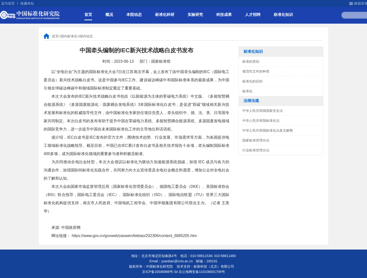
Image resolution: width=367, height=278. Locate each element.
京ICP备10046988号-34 (160, 272)
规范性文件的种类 (255, 71)
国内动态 (86, 36)
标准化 (247, 91)
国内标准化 (69, 36)
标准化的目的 (252, 81)
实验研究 (195, 15)
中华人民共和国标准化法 (260, 120)
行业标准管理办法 (255, 150)
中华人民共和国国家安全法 (262, 111)
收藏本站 (27, 3)
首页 (88, 15)
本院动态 (134, 15)
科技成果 (224, 15)
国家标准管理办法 (255, 140)
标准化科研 (164, 15)
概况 (109, 15)
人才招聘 (252, 15)
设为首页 (8, 3)
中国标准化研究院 (30, 15)
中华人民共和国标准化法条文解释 (267, 130)
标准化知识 (283, 15)
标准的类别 (250, 61)
